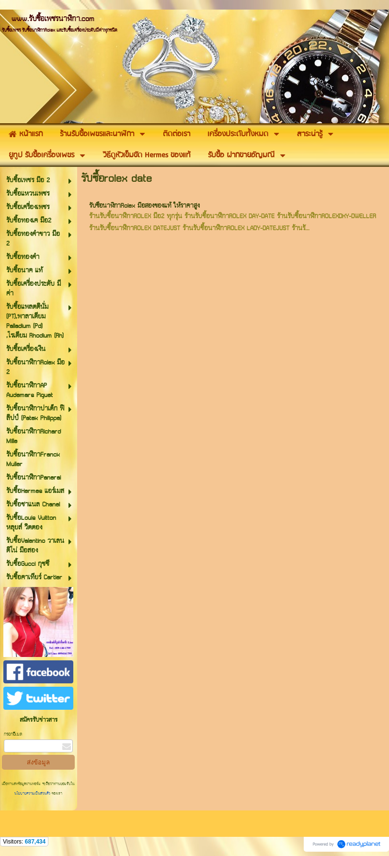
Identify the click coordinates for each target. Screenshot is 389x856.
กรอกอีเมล (13, 734)
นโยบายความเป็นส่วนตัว (33, 793)
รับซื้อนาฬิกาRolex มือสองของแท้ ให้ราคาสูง (144, 205)
